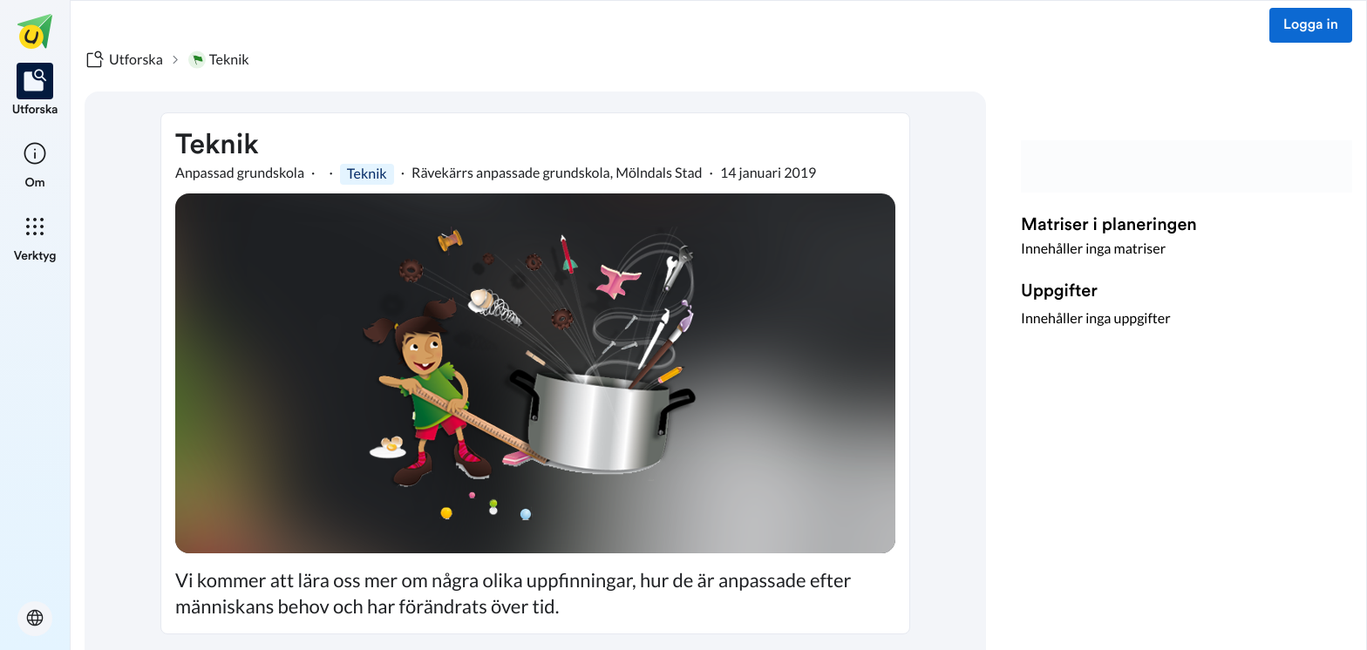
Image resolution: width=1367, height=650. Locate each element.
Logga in (1310, 25)
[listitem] (35, 90)
